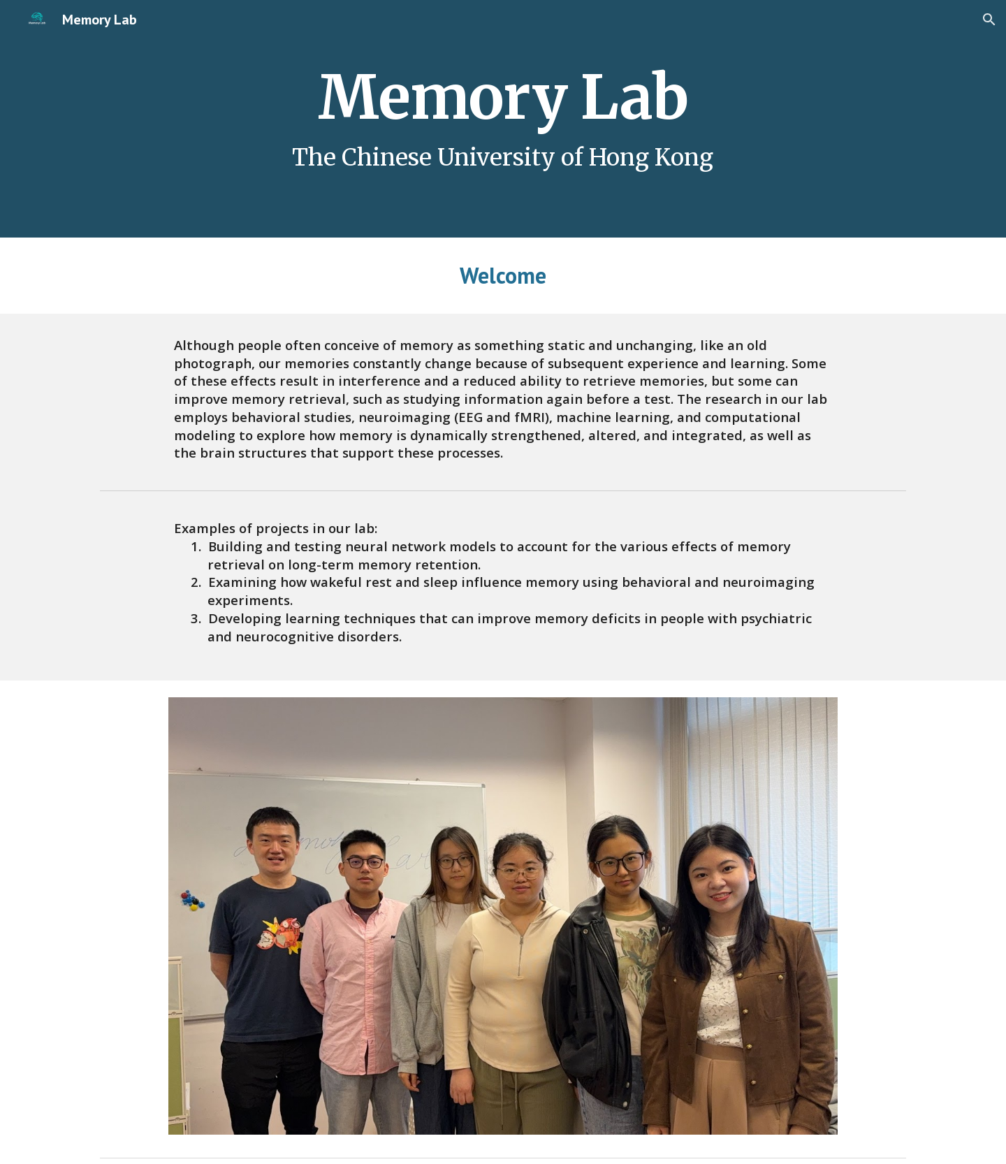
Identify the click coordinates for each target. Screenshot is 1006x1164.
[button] (989, 19)
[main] (502, 118)
